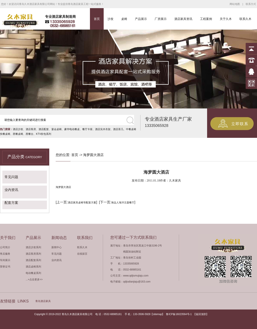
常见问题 (11, 177)
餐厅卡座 (87, 129)
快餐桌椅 (5, 133)
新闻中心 (56, 247)
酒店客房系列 (33, 253)
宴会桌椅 (56, 129)
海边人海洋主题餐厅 (122, 202)
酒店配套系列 (33, 260)
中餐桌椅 (131, 129)
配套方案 (11, 202)
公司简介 (5, 247)
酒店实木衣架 (103, 129)
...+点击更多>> (34, 279)
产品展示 (141, 19)
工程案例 (206, 19)
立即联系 (239, 124)
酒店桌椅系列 (33, 266)
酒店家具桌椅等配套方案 (82, 202)
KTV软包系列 (43, 133)
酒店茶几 (118, 129)
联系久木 (245, 19)
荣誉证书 (5, 266)
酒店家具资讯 (183, 19)
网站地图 (235, 4)
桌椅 (124, 19)
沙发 (111, 19)
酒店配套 (44, 129)
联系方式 (251, 4)
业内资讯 (11, 190)
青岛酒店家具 (43, 301)
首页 (97, 19)
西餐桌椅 (18, 133)
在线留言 (82, 253)
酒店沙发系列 (33, 247)
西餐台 (29, 133)
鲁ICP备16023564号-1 (179, 314)
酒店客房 (31, 129)
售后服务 (5, 253)
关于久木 (226, 19)
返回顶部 (201, 314)
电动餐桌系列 (33, 273)
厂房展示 (161, 19)
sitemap (157, 314)
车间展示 (5, 260)
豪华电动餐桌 (72, 129)
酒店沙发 (18, 129)
